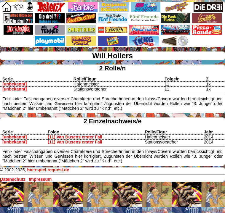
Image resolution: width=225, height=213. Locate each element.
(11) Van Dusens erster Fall (75, 137)
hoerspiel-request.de (48, 169)
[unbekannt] (14, 84)
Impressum (40, 179)
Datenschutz (12, 179)
